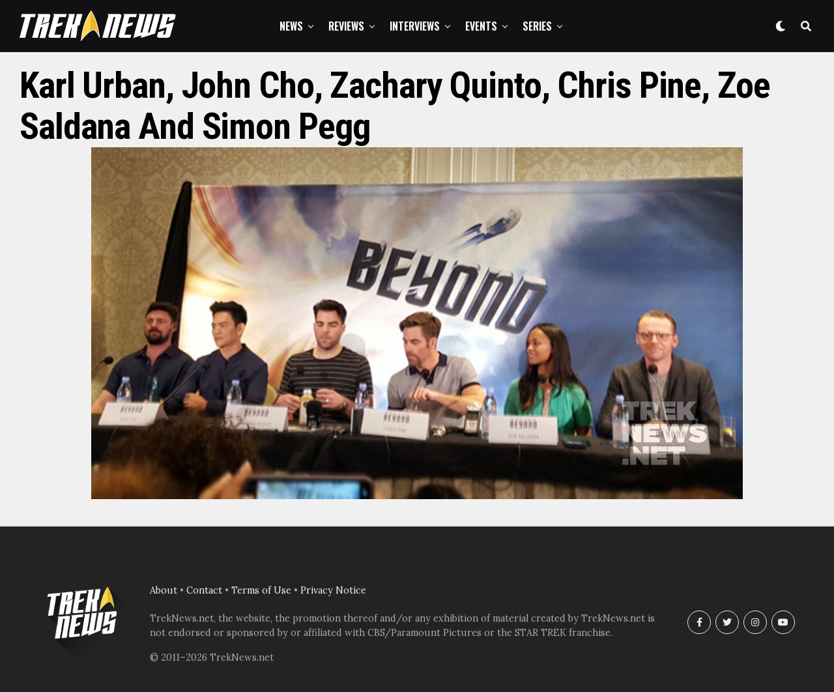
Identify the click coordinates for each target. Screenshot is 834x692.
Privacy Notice (333, 590)
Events (481, 26)
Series (537, 26)
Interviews (415, 26)
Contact (204, 590)
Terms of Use (261, 590)
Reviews (346, 26)
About (163, 590)
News (291, 26)
